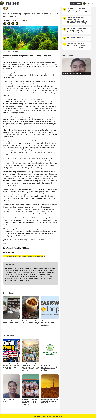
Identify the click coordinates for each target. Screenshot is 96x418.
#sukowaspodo (38, 256)
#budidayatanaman (10, 256)
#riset (19, 256)
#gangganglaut (27, 256)
